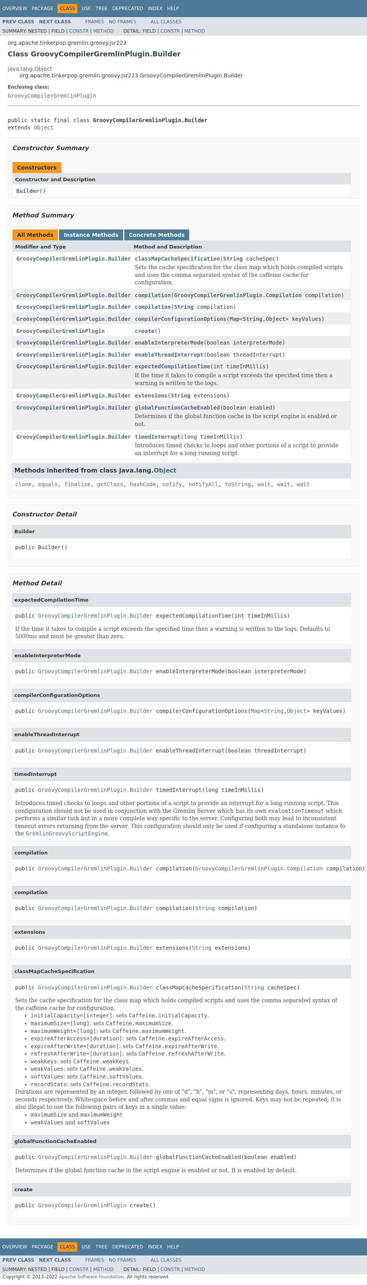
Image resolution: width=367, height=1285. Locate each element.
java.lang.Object (30, 69)
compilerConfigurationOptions (180, 319)
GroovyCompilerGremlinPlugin (52, 96)
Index (155, 8)
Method (103, 31)
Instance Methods (91, 235)
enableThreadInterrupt (169, 355)
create (145, 331)
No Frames (122, 22)
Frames (94, 22)
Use (86, 8)
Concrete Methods (157, 235)
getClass (110, 484)
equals (48, 484)
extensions (151, 395)
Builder (27, 191)
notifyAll (203, 484)
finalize (77, 484)
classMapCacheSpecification (177, 259)
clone (23, 484)
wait (264, 484)
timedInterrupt (158, 437)
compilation (153, 295)
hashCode (143, 484)
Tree (102, 8)
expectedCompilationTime (172, 366)
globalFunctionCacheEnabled (177, 407)
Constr (79, 31)
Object (44, 127)
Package (42, 8)
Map (234, 319)
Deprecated (127, 8)
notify (172, 484)
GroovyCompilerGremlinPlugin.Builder (73, 259)
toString (238, 484)
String (233, 259)
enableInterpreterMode (169, 343)
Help (173, 8)
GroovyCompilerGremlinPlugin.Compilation (238, 295)
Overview (14, 8)
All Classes (166, 22)
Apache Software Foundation (91, 1277)
